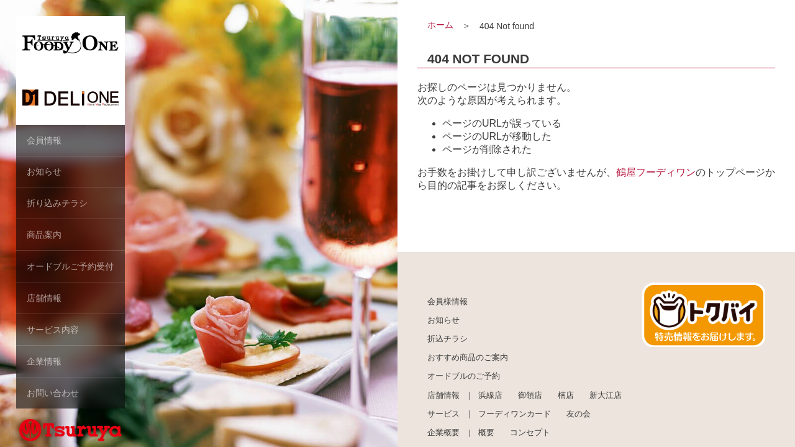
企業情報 (44, 357)
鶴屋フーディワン (656, 172)
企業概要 (443, 433)
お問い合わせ (53, 388)
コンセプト (530, 433)
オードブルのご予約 (463, 376)
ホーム (440, 25)
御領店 (530, 395)
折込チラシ (447, 339)
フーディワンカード (514, 414)
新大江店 (605, 395)
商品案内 (44, 233)
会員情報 (44, 140)
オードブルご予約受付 (70, 264)
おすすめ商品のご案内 (467, 358)
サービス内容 (53, 326)
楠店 (566, 395)
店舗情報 (44, 295)
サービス (443, 414)
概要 (486, 433)
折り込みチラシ (57, 202)
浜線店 (490, 395)
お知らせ (44, 171)
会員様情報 (447, 301)
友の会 (578, 414)
